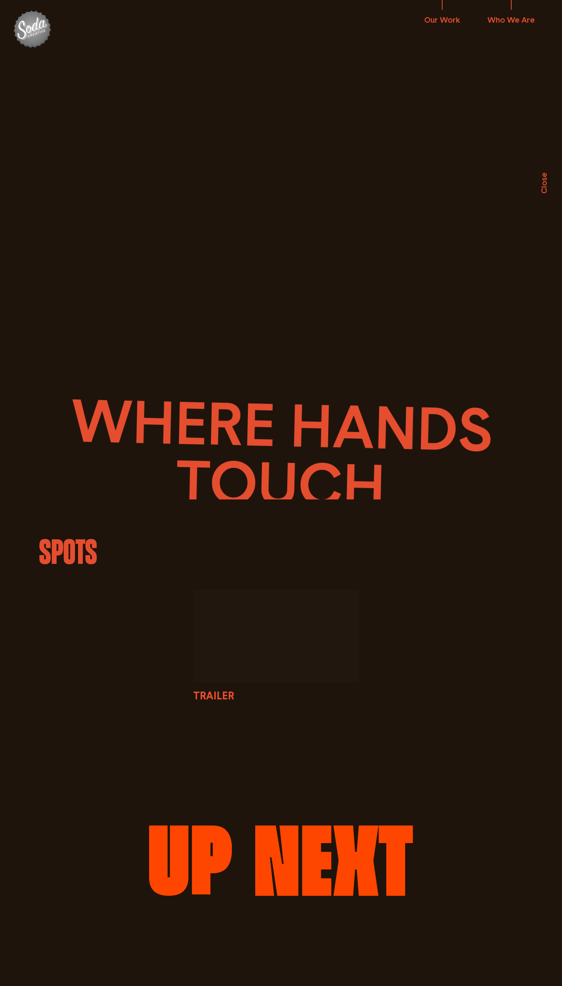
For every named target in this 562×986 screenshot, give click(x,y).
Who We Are (511, 19)
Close (543, 183)
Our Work (442, 19)
